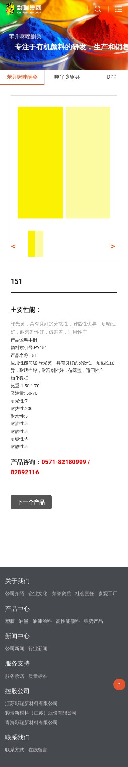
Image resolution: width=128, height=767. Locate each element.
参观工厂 (107, 680)
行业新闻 (37, 735)
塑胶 (10, 708)
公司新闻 (14, 735)
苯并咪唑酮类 (22, 77)
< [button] (13, 246)
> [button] (112, 246)
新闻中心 (17, 722)
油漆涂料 (42, 708)
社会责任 (84, 680)
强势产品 (93, 708)
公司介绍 (14, 680)
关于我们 (17, 667)
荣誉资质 (61, 680)
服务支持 (17, 750)
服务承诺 (14, 763)
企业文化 (37, 680)
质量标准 (37, 763)
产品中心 (17, 695)
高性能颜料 (68, 708)
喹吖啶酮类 (67, 77)
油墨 (23, 708)
